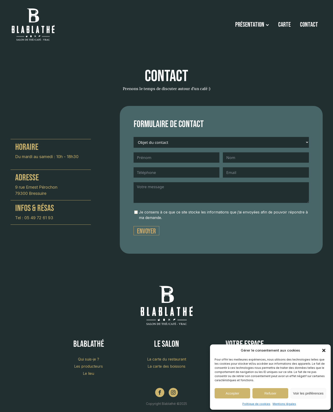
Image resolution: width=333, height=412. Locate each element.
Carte (284, 24)
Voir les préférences (308, 393)
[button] (324, 350)
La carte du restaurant (166, 359)
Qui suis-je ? (88, 359)
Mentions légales (284, 404)
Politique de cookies (256, 404)
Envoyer (146, 231)
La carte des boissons (166, 366)
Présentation (252, 24)
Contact (309, 24)
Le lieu (88, 373)
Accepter (232, 393)
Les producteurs (88, 366)
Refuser (270, 393)
